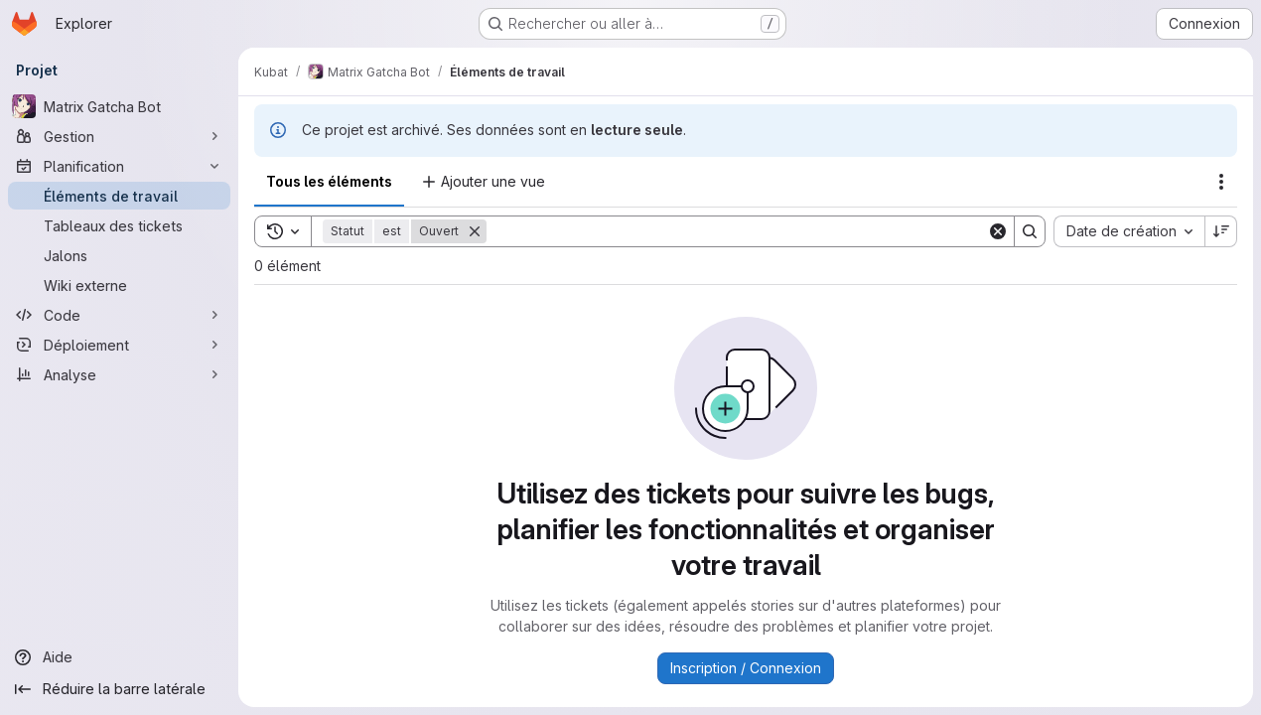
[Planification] (119, 166)
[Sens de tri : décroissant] (1221, 231)
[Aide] (119, 657)
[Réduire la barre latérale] (119, 689)
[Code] (119, 315)
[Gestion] (119, 136)
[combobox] (1128, 231)
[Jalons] (119, 255)
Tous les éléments (329, 181)
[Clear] (998, 231)
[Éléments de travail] (119, 196)
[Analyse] (119, 374)
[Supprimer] (475, 231)
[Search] (736, 231)
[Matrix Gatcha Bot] (119, 106)
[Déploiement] (119, 344)
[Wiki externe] (119, 285)
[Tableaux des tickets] (119, 225)
